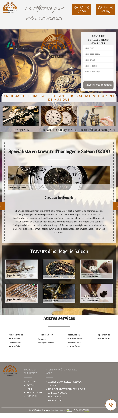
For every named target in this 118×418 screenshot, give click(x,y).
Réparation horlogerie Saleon (46, 341)
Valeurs (31, 381)
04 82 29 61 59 (55, 396)
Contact (32, 396)
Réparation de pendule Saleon (104, 336)
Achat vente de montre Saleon (16, 336)
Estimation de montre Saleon (15, 344)
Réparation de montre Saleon (74, 344)
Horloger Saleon (45, 334)
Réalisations (34, 392)
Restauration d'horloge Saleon (75, 336)
